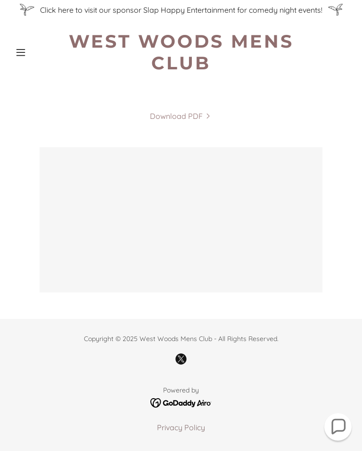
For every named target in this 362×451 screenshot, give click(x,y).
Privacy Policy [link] (181, 427)
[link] (181, 66)
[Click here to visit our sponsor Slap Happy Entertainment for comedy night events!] (181, 9)
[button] (36, 52)
